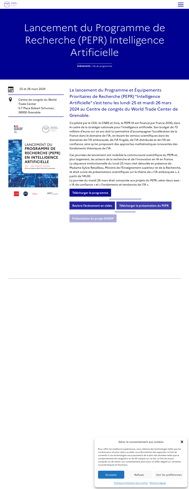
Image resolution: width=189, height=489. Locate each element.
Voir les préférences (169, 475)
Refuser (139, 475)
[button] (182, 442)
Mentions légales (158, 482)
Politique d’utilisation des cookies (131, 482)
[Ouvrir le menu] (180, 5)
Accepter (111, 475)
